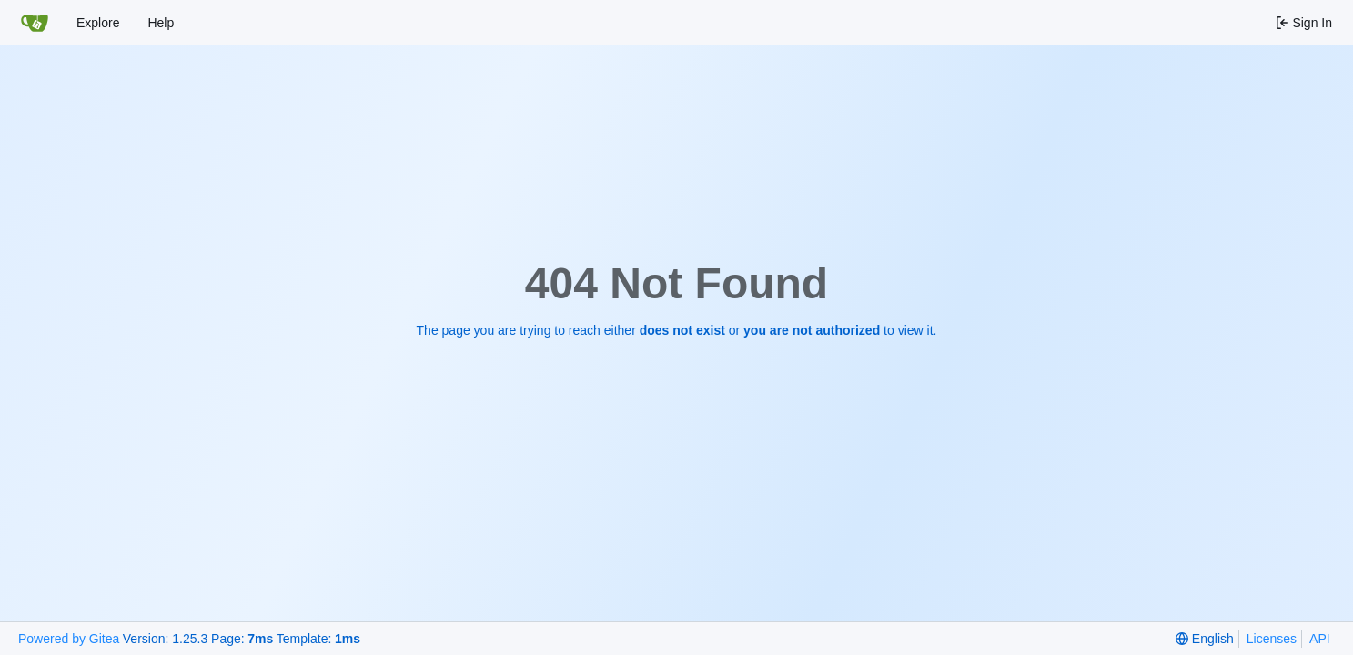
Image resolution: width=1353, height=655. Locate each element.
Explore (97, 22)
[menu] (1204, 638)
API (1319, 638)
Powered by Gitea (68, 638)
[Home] (34, 22)
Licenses (1272, 638)
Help (160, 22)
